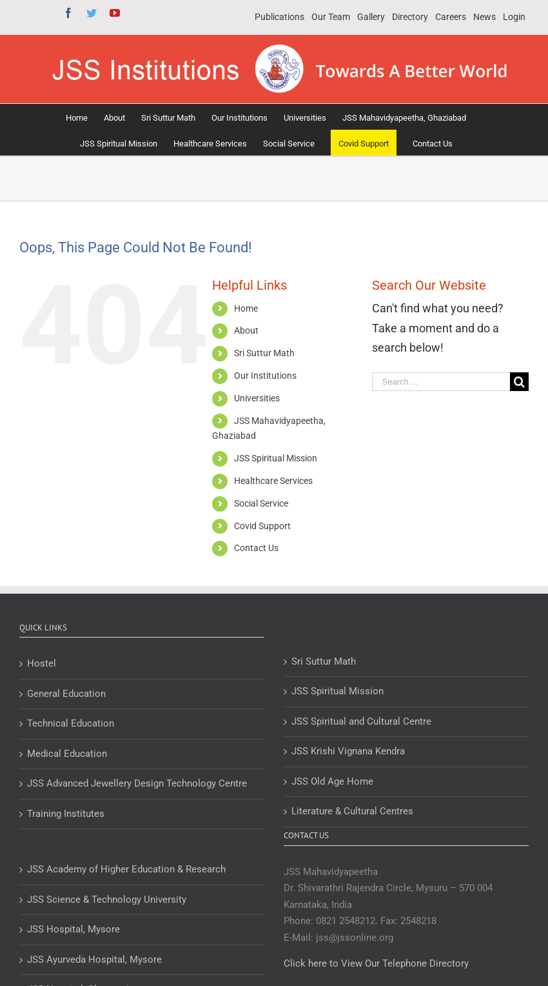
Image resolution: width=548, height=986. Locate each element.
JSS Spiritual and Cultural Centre (361, 721)
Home (246, 308)
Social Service (261, 503)
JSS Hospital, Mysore (73, 929)
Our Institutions (265, 375)
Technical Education (70, 723)
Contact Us (256, 548)
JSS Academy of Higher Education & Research (126, 869)
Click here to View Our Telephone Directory (376, 963)
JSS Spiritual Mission (275, 458)
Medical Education (67, 754)
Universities (257, 398)
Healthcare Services (273, 481)
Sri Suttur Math (264, 353)
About (246, 330)
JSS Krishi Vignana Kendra (348, 751)
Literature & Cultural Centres (352, 811)
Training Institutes (65, 814)
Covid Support (262, 526)
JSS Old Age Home (332, 781)
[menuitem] (279, 17)
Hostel (41, 663)
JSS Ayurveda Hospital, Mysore (94, 959)
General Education (66, 693)
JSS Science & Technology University (106, 899)
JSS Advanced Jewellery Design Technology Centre (137, 783)
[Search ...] (441, 381)
